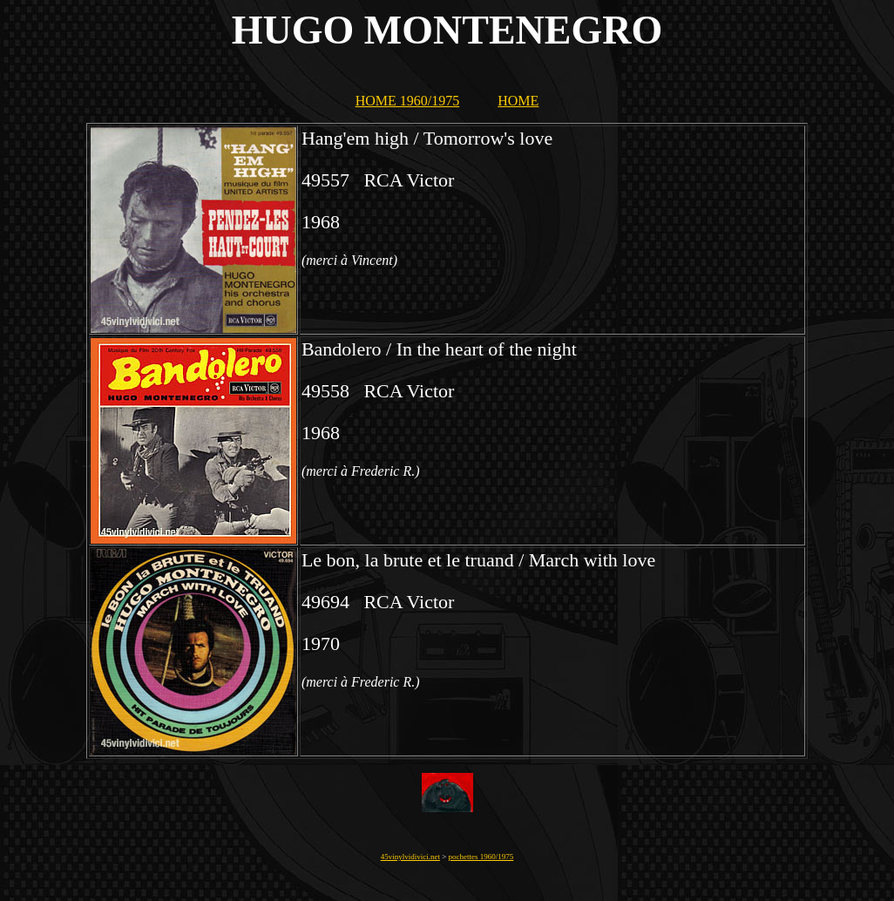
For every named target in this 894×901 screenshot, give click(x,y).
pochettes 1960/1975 (481, 856)
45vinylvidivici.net (410, 856)
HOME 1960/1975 (408, 100)
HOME (518, 100)
